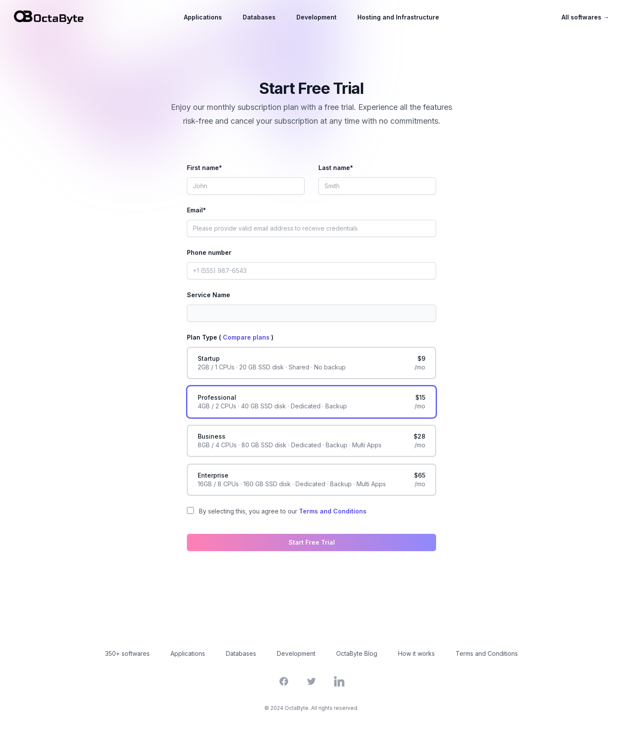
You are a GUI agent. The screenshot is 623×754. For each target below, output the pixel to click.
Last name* (335, 167)
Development (316, 17)
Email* (196, 210)
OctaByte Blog (356, 653)
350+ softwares (127, 653)
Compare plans (247, 337)
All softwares (585, 17)
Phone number (209, 252)
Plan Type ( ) (230, 337)
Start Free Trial (312, 542)
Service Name (208, 294)
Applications (203, 17)
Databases (259, 17)
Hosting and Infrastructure (398, 17)
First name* (204, 167)
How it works (416, 653)
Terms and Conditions (332, 511)
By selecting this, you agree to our (282, 511)
